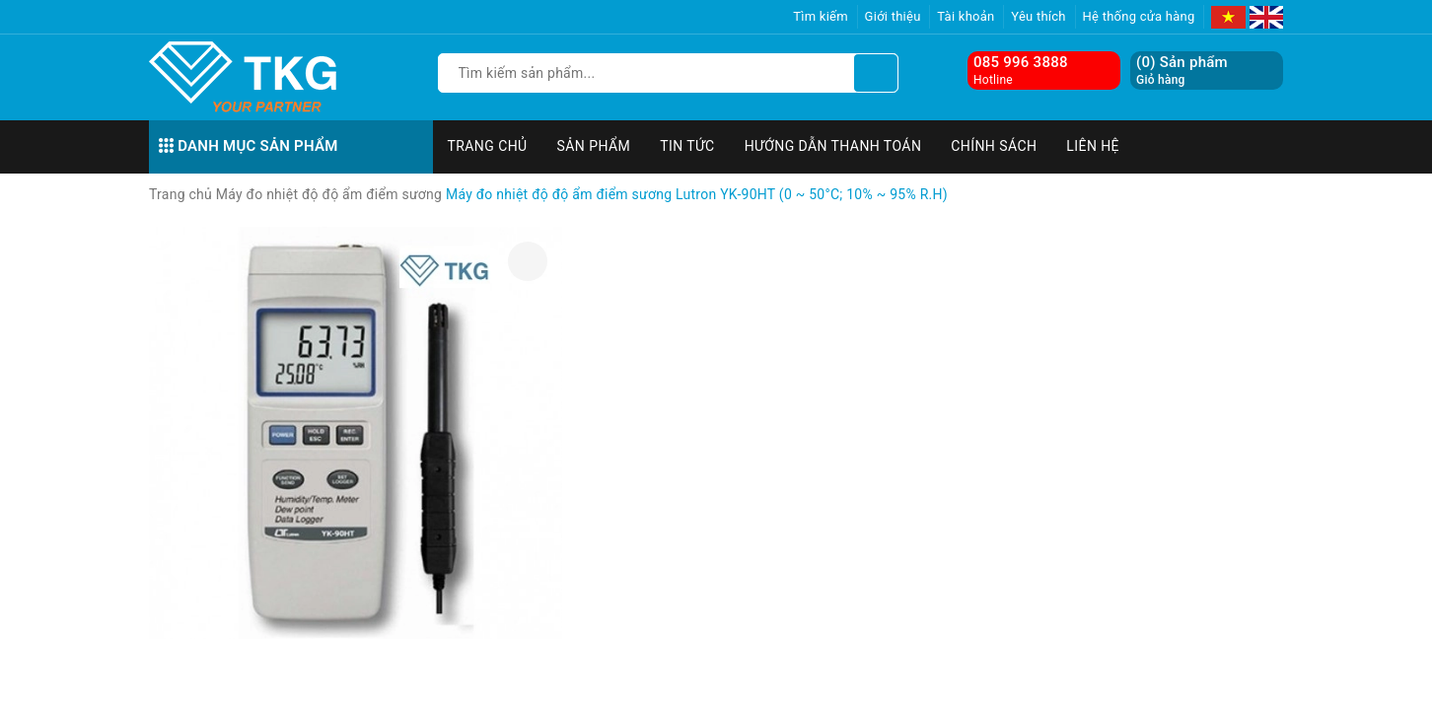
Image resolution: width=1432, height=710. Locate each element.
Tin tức (687, 146)
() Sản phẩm (1182, 70)
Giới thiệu (893, 16)
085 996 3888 (1020, 62)
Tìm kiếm (820, 16)
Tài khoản (965, 16)
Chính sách (994, 146)
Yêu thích (1038, 16)
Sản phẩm (594, 146)
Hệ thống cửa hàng (1139, 16)
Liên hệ (1092, 146)
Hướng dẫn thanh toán (833, 146)
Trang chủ (488, 146)
